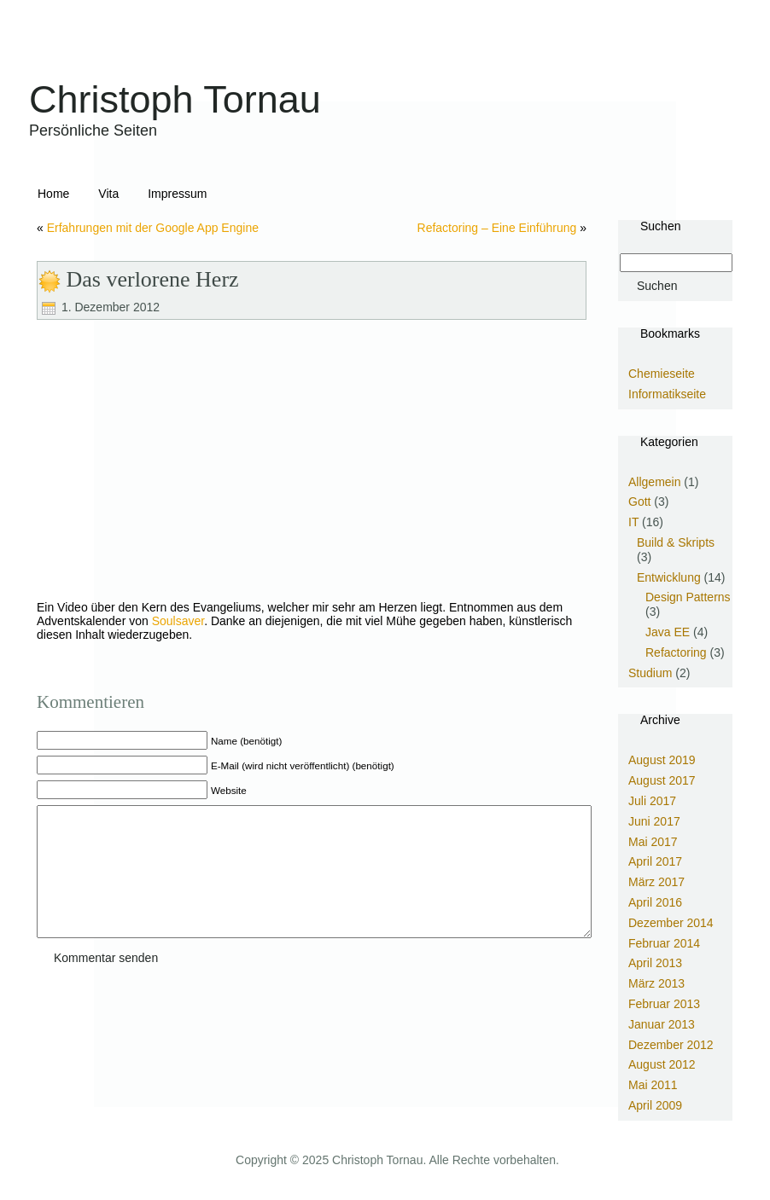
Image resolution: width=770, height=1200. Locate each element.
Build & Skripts (676, 542)
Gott (639, 501)
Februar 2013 (664, 1004)
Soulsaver (178, 621)
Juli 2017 (652, 801)
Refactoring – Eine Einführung (497, 228)
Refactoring (676, 652)
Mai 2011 (653, 1085)
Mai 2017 (653, 842)
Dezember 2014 (671, 923)
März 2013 (656, 983)
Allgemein (654, 482)
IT (633, 522)
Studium (650, 673)
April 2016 (655, 902)
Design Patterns (688, 597)
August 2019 (662, 760)
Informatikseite (667, 394)
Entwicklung (669, 577)
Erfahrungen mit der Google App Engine (153, 228)
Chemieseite (661, 373)
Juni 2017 (654, 821)
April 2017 (655, 861)
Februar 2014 (664, 943)
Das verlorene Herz (153, 279)
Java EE (667, 632)
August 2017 (662, 780)
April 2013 (655, 963)
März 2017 (656, 882)
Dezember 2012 (671, 1045)
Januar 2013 (661, 1024)
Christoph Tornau (175, 99)
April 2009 (655, 1105)
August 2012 (662, 1064)
